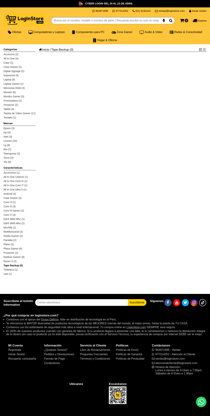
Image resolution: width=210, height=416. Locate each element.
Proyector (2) (11, 104)
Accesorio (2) (11, 54)
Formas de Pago (54, 358)
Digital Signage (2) (14, 71)
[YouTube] (176, 302)
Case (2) (8, 62)
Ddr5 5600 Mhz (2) (14, 223)
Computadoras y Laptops (46, 32)
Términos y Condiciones (95, 358)
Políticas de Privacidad (130, 358)
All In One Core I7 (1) (15, 185)
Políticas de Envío (127, 349)
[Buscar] (171, 21)
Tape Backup (60, 49)
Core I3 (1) (10, 202)
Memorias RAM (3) (14, 88)
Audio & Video (151, 32)
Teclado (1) (10, 117)
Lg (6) (7, 145)
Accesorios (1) (12, 172)
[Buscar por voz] (163, 21)
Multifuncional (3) (13, 231)
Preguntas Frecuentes (94, 354)
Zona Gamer (122, 32)
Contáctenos (52, 363)
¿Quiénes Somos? (55, 349)
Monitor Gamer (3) (14, 96)
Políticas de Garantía (129, 354)
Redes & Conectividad (186, 32)
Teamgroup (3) (12, 153)
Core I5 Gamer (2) (14, 210)
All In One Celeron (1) (16, 177)
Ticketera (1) (11, 269)
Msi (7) (7, 149)
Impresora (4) (11, 75)
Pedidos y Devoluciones (59, 354)
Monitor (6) (10, 92)
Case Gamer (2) (13, 67)
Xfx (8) (7, 162)
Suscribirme (137, 302)
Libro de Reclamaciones (95, 349)
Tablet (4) (9, 109)
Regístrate (14, 349)
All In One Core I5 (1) (15, 181)
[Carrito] (184, 20)
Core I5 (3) (10, 206)
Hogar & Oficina (105, 40)
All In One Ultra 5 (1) (15, 189)
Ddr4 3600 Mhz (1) (14, 219)
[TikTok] (202, 302)
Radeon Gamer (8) (14, 257)
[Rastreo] (199, 20)
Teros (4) (9, 157)
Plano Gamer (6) (13, 248)
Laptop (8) (9, 79)
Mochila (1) (10, 227)
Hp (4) (7, 132)
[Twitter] (185, 302)
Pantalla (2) (10, 240)
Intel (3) (8, 136)
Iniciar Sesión (16, 354)
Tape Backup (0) (13, 265)
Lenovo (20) (10, 140)
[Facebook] (168, 302)
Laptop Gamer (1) (14, 83)
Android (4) (10, 193)
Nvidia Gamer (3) (13, 236)
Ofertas (14, 32)
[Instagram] (194, 302)
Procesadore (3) (13, 100)
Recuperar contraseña (22, 358)
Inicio (44, 49)
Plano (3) (9, 244)
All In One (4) (11, 58)
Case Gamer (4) (13, 198)
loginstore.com (46, 315)
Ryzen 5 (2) (10, 261)
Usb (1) (8, 273)
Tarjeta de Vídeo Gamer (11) (19, 113)
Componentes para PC (88, 32)
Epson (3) (9, 128)
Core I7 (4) (10, 214)
